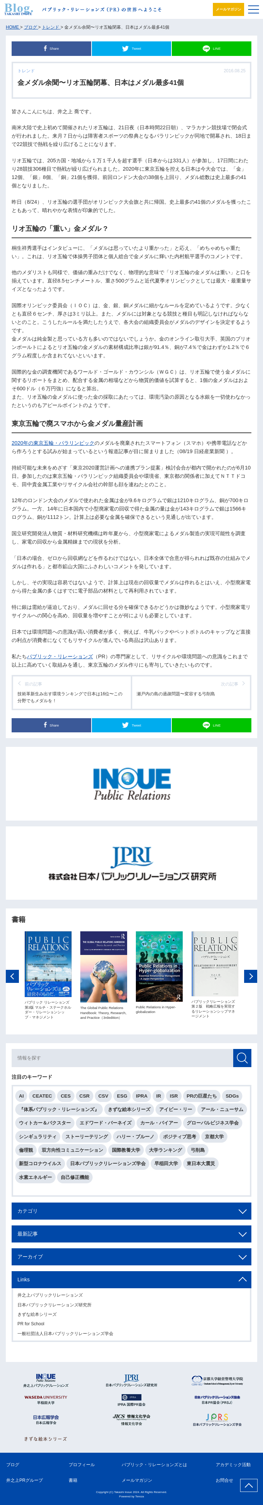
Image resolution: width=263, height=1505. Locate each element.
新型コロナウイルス (40, 1166)
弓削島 (198, 1152)
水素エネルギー (35, 1179)
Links (23, 1282)
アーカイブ (30, 1259)
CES (65, 1098)
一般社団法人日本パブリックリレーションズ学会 (65, 1336)
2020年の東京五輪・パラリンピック (53, 443)
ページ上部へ (249, 1485)
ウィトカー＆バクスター (45, 1125)
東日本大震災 (201, 1166)
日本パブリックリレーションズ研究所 (54, 1307)
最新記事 (27, 1236)
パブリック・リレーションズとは (154, 1464)
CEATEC (42, 1098)
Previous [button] (12, 978)
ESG (122, 1098)
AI (21, 1098)
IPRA (141, 1098)
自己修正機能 (75, 1179)
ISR (174, 1098)
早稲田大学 (166, 1166)
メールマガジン (228, 9)
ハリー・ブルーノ (135, 1139)
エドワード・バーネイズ (106, 1125)
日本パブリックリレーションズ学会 (108, 1166)
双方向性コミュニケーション (72, 1152)
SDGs (232, 1098)
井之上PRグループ (24, 1480)
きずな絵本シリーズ (129, 1112)
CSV (103, 1098)
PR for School (30, 1326)
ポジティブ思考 (179, 1139)
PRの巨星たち (202, 1098)
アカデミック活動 (233, 1464)
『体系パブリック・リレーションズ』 (59, 1112)
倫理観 (26, 1152)
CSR (85, 1098)
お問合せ (224, 1480)
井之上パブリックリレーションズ (50, 1297)
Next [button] (250, 978)
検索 (242, 1061)
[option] (48, 978)
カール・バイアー (159, 1125)
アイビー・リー (175, 1112)
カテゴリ (27, 1213)
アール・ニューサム (222, 1112)
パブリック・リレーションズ (60, 656)
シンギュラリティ (38, 1139)
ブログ (12, 1464)
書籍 (73, 1480)
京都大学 (214, 1139)
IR (158, 1098)
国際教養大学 (126, 1152)
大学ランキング (165, 1152)
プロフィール (82, 1464)
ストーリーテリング (86, 1139)
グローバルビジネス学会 (213, 1125)
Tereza (139, 1496)
